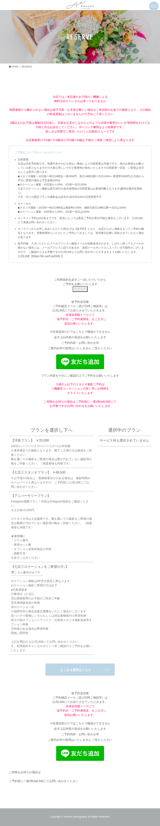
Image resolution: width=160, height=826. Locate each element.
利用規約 (80, 289)
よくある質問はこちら (75, 670)
